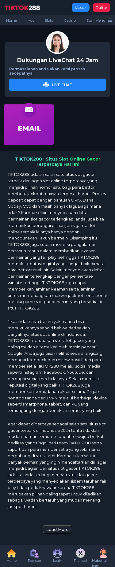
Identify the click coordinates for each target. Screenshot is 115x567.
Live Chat (57, 85)
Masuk (80, 7)
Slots (49, 20)
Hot (31, 20)
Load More (57, 529)
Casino (70, 20)
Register (34, 555)
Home (11, 20)
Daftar (101, 7)
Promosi (80, 555)
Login (57, 555)
